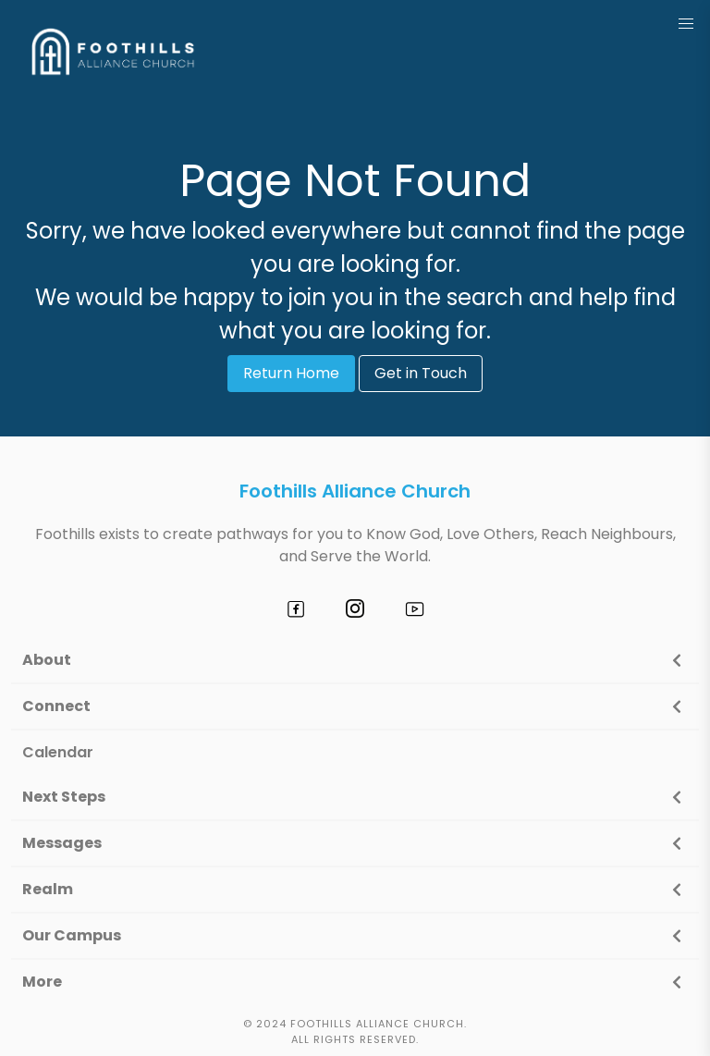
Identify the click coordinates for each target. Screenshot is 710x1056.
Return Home (291, 373)
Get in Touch (420, 373)
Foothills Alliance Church (355, 491)
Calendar (57, 752)
